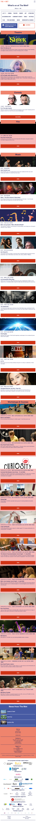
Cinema (10, 13)
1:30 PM (16, 415)
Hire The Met (18, 741)
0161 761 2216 (20, 739)
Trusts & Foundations (18, 751)
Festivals (31, 16)
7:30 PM (12, 73)
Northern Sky (10, 722)
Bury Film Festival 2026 (6, 137)
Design (16, 756)
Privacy (9, 817)
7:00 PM (12, 46)
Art (26, 13)
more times (26, 46)
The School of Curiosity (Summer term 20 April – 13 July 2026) (16, 554)
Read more (18, 117)
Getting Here (18, 735)
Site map (27, 818)
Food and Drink (11, 20)
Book (18, 56)
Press (27, 816)
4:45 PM (17, 524)
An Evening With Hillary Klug (7, 279)
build (20, 756)
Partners (9, 816)
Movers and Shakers (5, 417)
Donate (18, 747)
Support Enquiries (18, 752)
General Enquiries (18, 743)
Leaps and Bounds (5, 526)
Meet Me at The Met (5, 692)
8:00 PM (7, 168)
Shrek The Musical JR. (6, 48)
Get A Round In (4, 252)
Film (3, 20)
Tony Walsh (28, 809)
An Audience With (6, 16)
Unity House (30, 804)
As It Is (2, 361)
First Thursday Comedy (6, 108)
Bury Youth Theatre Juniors (7, 664)
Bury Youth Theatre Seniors (7, 445)
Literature (31, 13)
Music (18, 20)
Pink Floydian (4, 334)
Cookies (9, 818)
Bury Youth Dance (5, 608)
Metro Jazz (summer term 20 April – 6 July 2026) (12, 581)
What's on (16, 8)
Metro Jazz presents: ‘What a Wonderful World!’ (12, 224)
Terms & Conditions (27, 817)
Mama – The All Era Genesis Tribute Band (10, 197)
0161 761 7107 (19, 740)
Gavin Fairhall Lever (5, 170)
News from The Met (18, 706)
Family (25, 16)
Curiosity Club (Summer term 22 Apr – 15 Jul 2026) (13, 472)
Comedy (21, 13)
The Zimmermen (5, 306)
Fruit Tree (9, 717)
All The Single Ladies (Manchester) (9, 75)
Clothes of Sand (11, 711)
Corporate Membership (18, 748)
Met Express (4, 635)
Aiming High (3, 499)
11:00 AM (17, 689)
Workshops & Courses (28, 20)
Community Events (17, 16)
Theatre (15, 13)
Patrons (18, 749)
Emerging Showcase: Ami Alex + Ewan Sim (11, 388)
